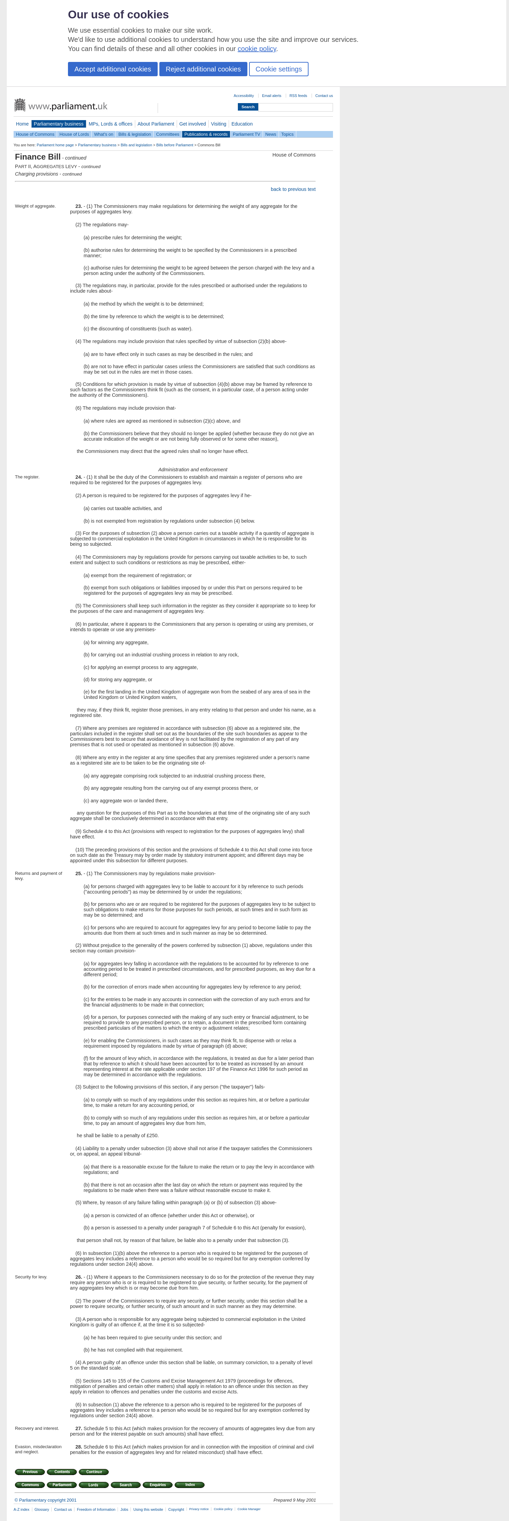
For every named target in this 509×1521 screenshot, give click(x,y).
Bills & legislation (134, 134)
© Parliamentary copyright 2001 (45, 1500)
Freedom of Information (96, 1509)
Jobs (124, 1509)
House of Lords (74, 134)
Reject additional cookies (203, 69)
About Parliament (156, 124)
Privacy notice (199, 1509)
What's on (103, 134)
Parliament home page (55, 145)
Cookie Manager (249, 1509)
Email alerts (271, 96)
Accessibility (244, 96)
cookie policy (257, 48)
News (270, 134)
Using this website (148, 1509)
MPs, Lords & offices (111, 124)
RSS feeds (298, 96)
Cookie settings (279, 69)
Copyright (176, 1509)
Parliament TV (246, 134)
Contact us (324, 96)
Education (242, 124)
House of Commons (35, 134)
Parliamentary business (59, 124)
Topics (287, 134)
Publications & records (206, 134)
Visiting (218, 124)
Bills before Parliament (174, 145)
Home (22, 124)
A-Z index (22, 1509)
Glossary (42, 1509)
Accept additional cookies (112, 69)
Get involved (192, 124)
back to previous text (293, 189)
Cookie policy (223, 1509)
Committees (167, 134)
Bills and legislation (136, 145)
